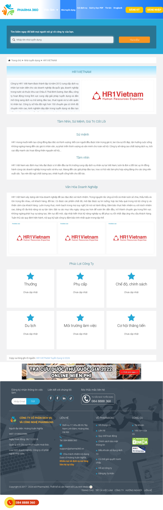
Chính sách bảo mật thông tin (107, 443)
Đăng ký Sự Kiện (105, 473)
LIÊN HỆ (148, 490)
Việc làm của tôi (139, 432)
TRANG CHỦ (87, 490)
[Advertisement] (58, 502)
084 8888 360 (101, 401)
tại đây (70, 464)
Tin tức (108, 8)
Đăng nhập (154, 9)
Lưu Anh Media (81, 487)
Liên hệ (100, 430)
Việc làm (49, 9)
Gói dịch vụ (82, 8)
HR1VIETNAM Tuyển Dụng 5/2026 (53, 358)
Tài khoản (138, 425)
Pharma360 (43, 487)
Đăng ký (134, 9)
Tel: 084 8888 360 (68, 440)
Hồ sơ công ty (104, 468)
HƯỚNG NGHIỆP (134, 490)
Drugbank (117, 8)
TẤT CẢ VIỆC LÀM (104, 490)
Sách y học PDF (96, 8)
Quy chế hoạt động (106, 436)
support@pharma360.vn (72, 448)
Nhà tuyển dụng (68, 10)
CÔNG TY (119, 490)
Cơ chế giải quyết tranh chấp (108, 461)
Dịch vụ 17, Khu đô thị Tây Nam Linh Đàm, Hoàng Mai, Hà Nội (75, 428)
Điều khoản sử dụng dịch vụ (109, 452)
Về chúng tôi (103, 425)
